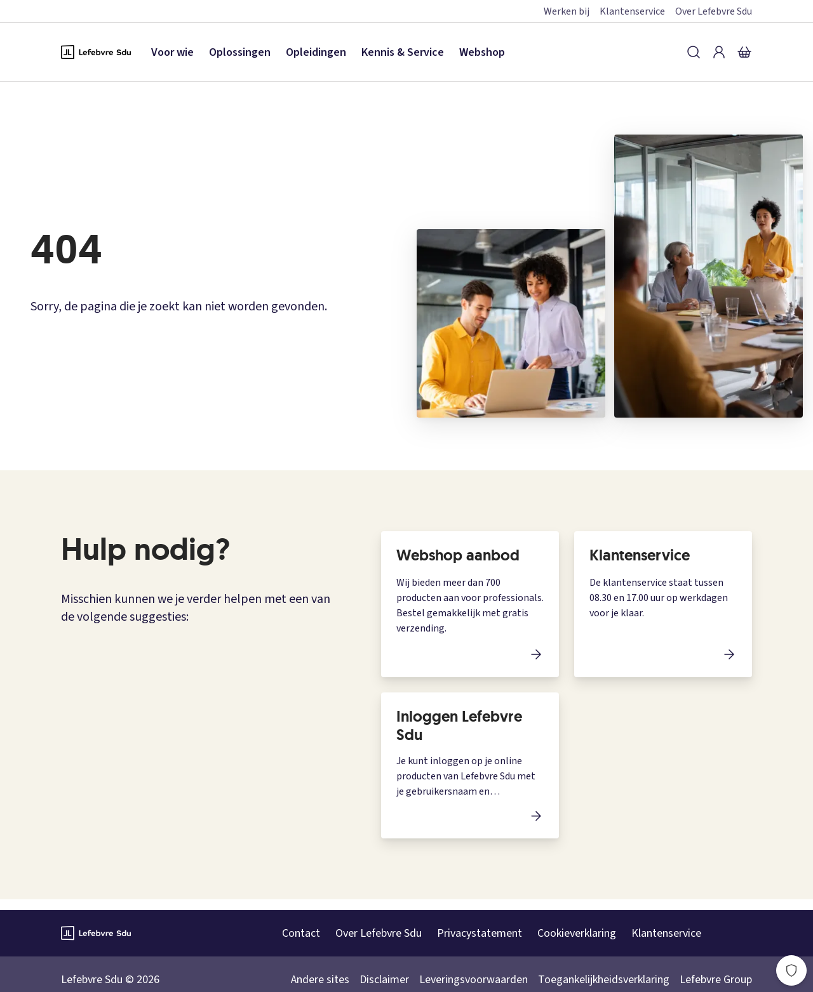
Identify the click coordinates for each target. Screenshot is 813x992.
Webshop (482, 52)
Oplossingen (240, 52)
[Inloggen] (719, 52)
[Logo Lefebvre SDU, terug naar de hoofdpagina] (96, 52)
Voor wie (172, 52)
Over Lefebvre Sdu (713, 11)
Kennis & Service (402, 52)
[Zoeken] (693, 52)
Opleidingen (316, 52)
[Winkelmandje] (744, 52)
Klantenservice (632, 11)
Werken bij (566, 11)
